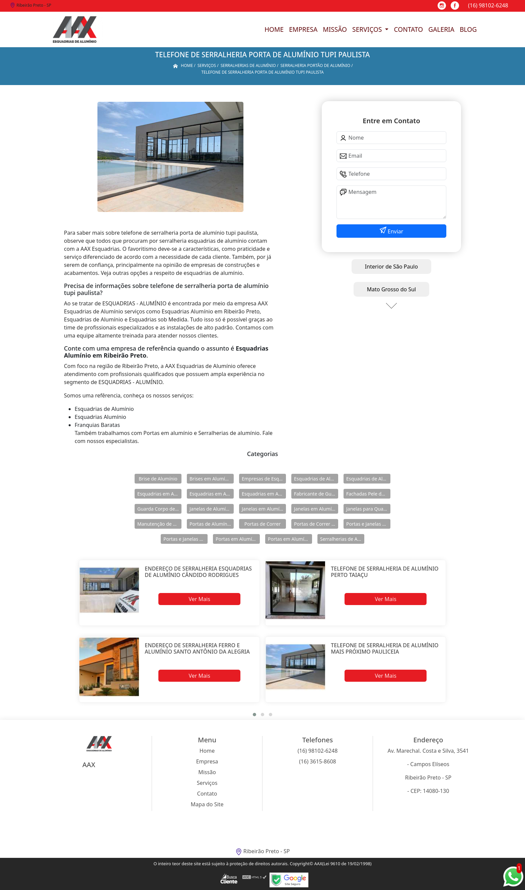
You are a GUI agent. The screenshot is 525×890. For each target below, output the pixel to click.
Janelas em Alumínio (264, 509)
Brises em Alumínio (211, 478)
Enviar (394, 231)
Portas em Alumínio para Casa (290, 539)
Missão (335, 29)
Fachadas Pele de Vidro (368, 494)
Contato (408, 29)
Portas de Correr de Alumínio (316, 524)
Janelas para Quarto (368, 509)
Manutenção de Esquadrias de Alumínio (159, 524)
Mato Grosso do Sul (391, 289)
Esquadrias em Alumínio (159, 494)
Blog (468, 29)
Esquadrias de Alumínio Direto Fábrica (368, 478)
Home (274, 29)
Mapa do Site (207, 804)
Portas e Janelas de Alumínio (368, 524)
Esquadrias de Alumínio (316, 478)
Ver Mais (199, 599)
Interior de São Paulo (391, 266)
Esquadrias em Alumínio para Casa (212, 494)
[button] (254, 714)
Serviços (367, 29)
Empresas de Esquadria (264, 478)
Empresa (303, 29)
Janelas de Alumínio (211, 509)
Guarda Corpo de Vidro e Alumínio (159, 509)
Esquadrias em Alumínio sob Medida (264, 494)
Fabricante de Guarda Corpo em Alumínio (316, 494)
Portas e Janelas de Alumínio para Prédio (185, 539)
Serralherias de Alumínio (342, 539)
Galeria (441, 29)
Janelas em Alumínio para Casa (316, 509)
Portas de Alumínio (210, 524)
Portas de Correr (262, 524)
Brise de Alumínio (158, 478)
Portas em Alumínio (237, 539)
